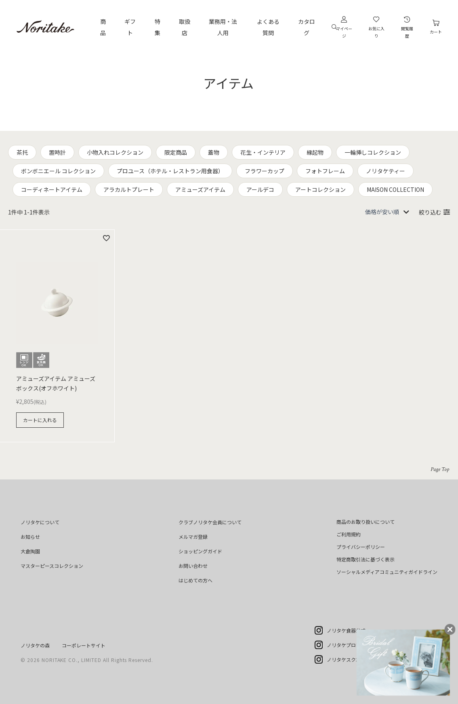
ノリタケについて (40, 522)
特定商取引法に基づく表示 (365, 559)
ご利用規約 (348, 534)
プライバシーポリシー (360, 546)
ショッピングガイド (200, 551)
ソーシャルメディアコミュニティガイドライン (386, 571)
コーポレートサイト (83, 645)
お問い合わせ (193, 565)
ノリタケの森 (35, 645)
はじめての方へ (195, 580)
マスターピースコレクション (52, 565)
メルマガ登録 (193, 536)
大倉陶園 (30, 551)
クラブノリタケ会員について (210, 522)
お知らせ (30, 536)
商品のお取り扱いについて (365, 521)
